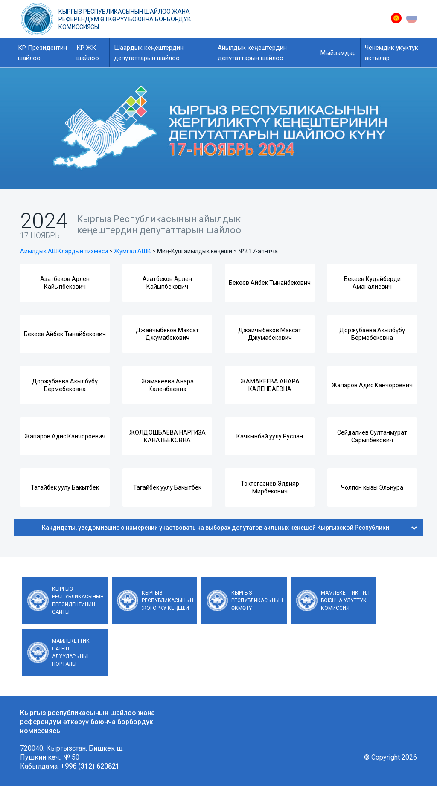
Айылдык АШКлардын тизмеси (64, 251)
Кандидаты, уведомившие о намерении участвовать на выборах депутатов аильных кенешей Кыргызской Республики (229, 527)
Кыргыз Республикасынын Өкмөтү (257, 600)
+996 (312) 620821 (90, 766)
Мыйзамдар (338, 53)
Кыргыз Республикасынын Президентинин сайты (78, 600)
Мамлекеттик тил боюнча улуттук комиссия (345, 600)
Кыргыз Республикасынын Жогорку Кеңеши (167, 600)
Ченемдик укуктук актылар (391, 53)
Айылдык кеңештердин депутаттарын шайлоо (252, 53)
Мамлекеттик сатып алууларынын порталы (71, 652)
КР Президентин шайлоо (42, 53)
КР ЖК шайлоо (87, 53)
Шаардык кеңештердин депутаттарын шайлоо (149, 53)
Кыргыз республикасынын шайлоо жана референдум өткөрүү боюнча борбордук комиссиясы (124, 19)
